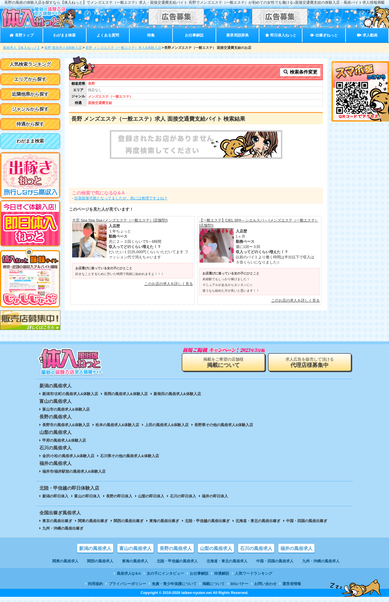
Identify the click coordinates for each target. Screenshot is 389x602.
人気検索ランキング (30, 64)
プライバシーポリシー (127, 584)
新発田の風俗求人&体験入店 (177, 394)
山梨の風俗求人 (216, 548)
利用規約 (95, 584)
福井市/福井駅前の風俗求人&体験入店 (74, 471)
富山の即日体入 (87, 496)
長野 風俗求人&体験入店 (63, 48)
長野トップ (21, 35)
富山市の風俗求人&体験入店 (66, 409)
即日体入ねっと (281, 35)
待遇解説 (221, 573)
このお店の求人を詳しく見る (168, 284)
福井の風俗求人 (296, 548)
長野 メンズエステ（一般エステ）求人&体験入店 (123, 48)
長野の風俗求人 (176, 548)
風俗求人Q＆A (129, 573)
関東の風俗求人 (65, 561)
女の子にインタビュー (165, 573)
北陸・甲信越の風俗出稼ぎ (207, 521)
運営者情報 (291, 584)
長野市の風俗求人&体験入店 (66, 425)
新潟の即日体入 (55, 496)
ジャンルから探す (30, 109)
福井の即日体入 (215, 496)
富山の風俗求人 (135, 548)
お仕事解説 (194, 35)
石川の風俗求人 (256, 548)
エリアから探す (30, 79)
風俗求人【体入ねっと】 (22, 48)
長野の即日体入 (119, 496)
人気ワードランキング (253, 573)
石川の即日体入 (183, 496)
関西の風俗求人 (100, 561)
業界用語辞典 (237, 35)
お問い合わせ (265, 584)
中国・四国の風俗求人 (275, 561)
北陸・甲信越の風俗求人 (177, 561)
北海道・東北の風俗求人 (227, 561)
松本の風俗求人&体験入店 (117, 425)
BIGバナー (239, 584)
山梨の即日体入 (151, 496)
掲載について (213, 584)
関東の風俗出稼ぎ (93, 521)
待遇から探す (30, 124)
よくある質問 (108, 35)
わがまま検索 (64, 35)
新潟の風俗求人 (95, 548)
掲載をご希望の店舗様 (223, 362)
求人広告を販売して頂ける (309, 362)
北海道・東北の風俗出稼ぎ (257, 521)
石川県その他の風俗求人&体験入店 (129, 456)
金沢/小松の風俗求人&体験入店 (68, 456)
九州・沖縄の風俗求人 (321, 561)
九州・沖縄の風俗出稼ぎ (62, 528)
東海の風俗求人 (135, 561)
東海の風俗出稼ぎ (164, 521)
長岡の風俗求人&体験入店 (125, 394)
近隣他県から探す (30, 94)
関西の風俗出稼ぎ (128, 521)
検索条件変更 (300, 72)
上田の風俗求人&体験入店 (167, 425)
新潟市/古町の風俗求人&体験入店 (70, 394)
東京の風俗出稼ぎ (57, 521)
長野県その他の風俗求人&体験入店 (223, 425)
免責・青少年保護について (174, 584)
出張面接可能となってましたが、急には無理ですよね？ (121, 198)
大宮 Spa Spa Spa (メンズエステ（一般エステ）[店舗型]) (120, 220)
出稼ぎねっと (324, 35)
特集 (151, 35)
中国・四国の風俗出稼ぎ (306, 521)
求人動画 (367, 35)
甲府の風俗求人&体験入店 (64, 440)
